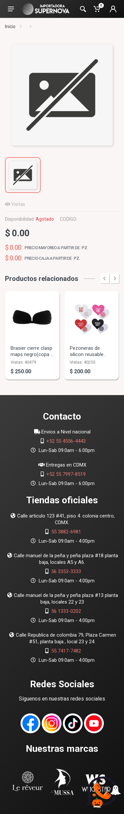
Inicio (10, 26)
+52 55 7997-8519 (66, 474)
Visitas (18, 204)
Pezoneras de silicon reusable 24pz (86, 354)
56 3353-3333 (66, 571)
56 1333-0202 (66, 611)
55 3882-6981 (66, 532)
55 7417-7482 (66, 651)
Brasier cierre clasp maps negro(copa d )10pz (32, 354)
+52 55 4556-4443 (66, 441)
